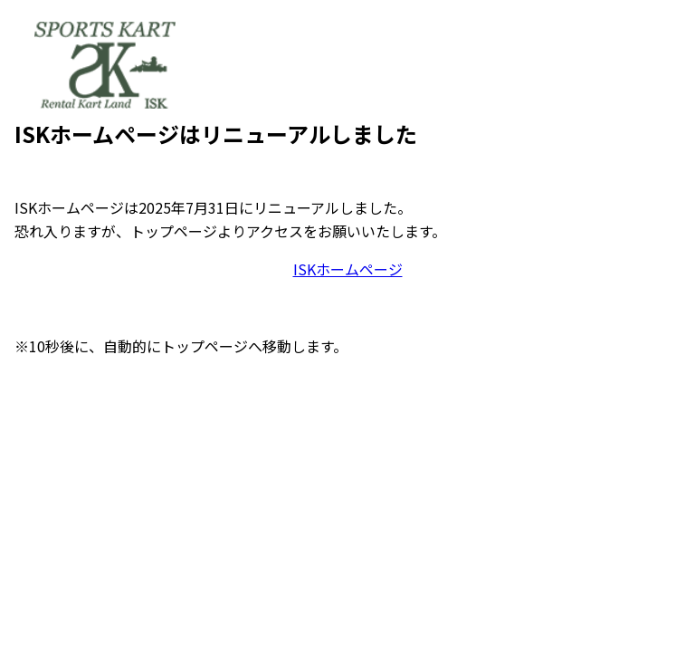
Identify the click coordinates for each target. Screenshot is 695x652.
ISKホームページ (348, 269)
